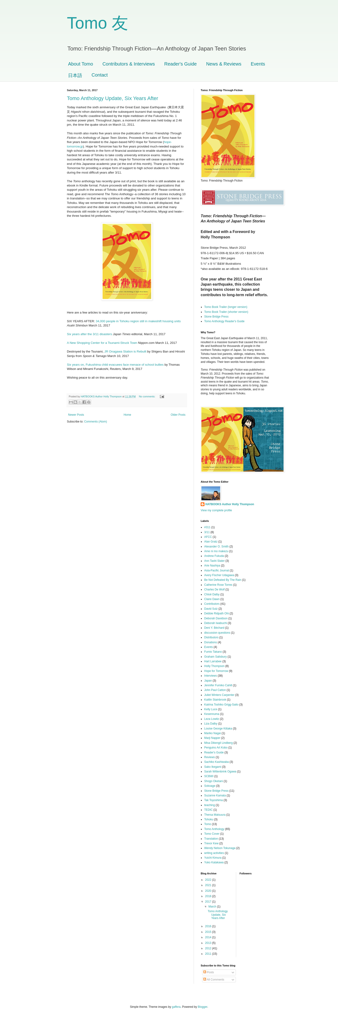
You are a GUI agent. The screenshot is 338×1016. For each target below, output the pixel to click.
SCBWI (208, 776)
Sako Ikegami (212, 766)
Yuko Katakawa (214, 862)
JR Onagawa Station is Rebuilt (125, 351)
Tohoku (208, 819)
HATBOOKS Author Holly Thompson (229, 504)
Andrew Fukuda (214, 556)
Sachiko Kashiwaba (216, 762)
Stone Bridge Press (216, 316)
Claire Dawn (211, 599)
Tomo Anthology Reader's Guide (224, 321)
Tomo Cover (211, 833)
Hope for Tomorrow (216, 671)
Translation (211, 838)
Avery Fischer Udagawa (219, 575)
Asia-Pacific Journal (216, 570)
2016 (208, 926)
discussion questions (217, 632)
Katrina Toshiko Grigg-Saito (221, 704)
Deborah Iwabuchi (215, 623)
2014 (208, 937)
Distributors (211, 637)
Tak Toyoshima (213, 800)
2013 (208, 943)
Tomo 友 (97, 23)
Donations (210, 642)
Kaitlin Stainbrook (215, 699)
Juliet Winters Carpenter (219, 695)
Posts (208, 972)
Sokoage (209, 785)
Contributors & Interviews (128, 63)
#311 (207, 527)
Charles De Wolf (214, 589)
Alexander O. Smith (216, 546)
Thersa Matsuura (215, 814)
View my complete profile (216, 510)
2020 (208, 890)
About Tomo (80, 63)
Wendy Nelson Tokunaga (219, 848)
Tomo (207, 824)
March (212, 906)
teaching (209, 805)
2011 (208, 953)
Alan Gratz (211, 541)
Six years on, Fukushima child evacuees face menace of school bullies (115, 364)
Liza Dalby (210, 723)
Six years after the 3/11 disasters (89, 334)
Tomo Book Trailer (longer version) (225, 307)
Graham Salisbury (215, 656)
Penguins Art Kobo (215, 747)
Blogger (202, 1006)
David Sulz (211, 608)
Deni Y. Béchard (214, 627)
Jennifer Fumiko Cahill (218, 685)
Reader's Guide (180, 63)
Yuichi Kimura (212, 857)
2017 (208, 901)
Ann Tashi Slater (214, 560)
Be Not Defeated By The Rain (222, 580)
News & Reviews (223, 63)
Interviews (210, 675)
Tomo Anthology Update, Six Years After (112, 98)
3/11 (207, 532)
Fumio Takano (213, 651)
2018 (208, 896)
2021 (208, 885)
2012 (208, 948)
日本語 (75, 75)
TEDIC (208, 809)
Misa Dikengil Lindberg (218, 743)
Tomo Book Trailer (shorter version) (226, 312)
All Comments (213, 979)
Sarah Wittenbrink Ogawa (220, 771)
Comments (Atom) (95, 421)
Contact (100, 75)
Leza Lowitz (211, 719)
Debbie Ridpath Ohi (216, 613)
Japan (208, 680)
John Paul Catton (215, 690)
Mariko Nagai (212, 733)
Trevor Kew (211, 843)
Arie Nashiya (212, 565)
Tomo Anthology (214, 829)
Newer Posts (76, 414)
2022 (208, 879)
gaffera (176, 1006)
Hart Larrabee (213, 661)
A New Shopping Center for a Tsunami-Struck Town (102, 343)
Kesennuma (211, 714)
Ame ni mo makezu (216, 551)
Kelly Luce (210, 709)
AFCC (208, 537)
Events (258, 63)
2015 (208, 932)
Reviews (209, 757)
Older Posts (178, 414)
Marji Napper (212, 738)
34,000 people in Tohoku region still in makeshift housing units (138, 321)
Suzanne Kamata (215, 795)
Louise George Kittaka (218, 728)
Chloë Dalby (211, 594)
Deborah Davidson (215, 618)
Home (127, 414)
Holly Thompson (214, 666)
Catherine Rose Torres (218, 584)
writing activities (214, 853)
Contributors (211, 603)
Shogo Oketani (213, 781)
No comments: (147, 396)
